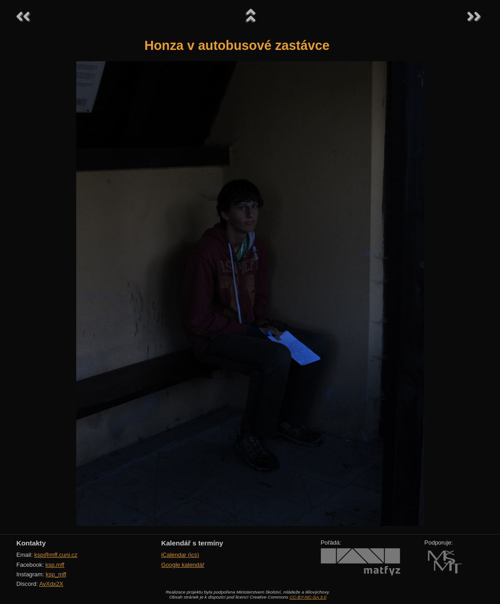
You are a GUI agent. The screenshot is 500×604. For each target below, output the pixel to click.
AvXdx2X (51, 583)
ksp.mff (54, 564)
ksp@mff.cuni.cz (56, 554)
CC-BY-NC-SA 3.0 (307, 596)
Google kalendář (182, 564)
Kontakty (31, 543)
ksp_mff (56, 574)
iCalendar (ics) (180, 554)
